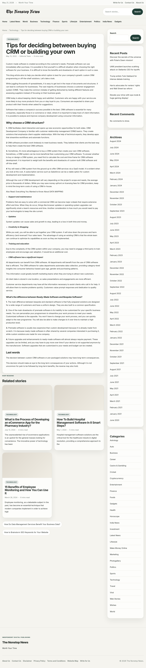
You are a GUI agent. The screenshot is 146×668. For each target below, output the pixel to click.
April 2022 (114, 319)
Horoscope (114, 516)
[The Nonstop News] (48, 12)
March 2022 (115, 325)
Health (112, 510)
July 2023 (114, 223)
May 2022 (114, 312)
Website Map (72, 661)
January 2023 (116, 262)
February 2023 (116, 255)
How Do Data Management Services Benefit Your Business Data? (32, 524)
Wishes (113, 605)
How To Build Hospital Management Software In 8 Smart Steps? (78, 422)
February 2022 (116, 331)
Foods (112, 497)
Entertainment (86, 21)
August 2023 (115, 217)
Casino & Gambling (118, 465)
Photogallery (115, 561)
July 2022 (114, 300)
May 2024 (114, 160)
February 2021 (116, 407)
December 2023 (117, 192)
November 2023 (117, 198)
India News (107, 21)
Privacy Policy (39, 661)
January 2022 (116, 338)
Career (113, 459)
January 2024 (116, 185)
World (25, 21)
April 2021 (114, 395)
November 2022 (117, 274)
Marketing (114, 554)
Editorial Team (25, 56)
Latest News (15, 21)
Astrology (114, 440)
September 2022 (117, 287)
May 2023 (114, 236)
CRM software (67, 109)
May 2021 (114, 388)
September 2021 (117, 363)
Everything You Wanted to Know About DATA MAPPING (40, 191)
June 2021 (114, 382)
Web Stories (115, 599)
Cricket (113, 472)
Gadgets (118, 21)
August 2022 (115, 293)
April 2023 (114, 243)
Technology (45, 21)
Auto (112, 446)
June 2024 (114, 154)
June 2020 (114, 420)
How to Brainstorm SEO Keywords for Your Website (26, 532)
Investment (114, 529)
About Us (140, 3)
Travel (112, 586)
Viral (112, 592)
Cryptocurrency (116, 478)
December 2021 (116, 344)
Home (4, 21)
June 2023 (114, 230)
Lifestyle (73, 21)
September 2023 (117, 211)
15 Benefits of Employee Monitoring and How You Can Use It (26, 490)
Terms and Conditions (56, 661)
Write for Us (118, 3)
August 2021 (115, 369)
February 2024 (116, 179)
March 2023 (115, 249)
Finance (56, 21)
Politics (97, 21)
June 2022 (114, 306)
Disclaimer (27, 661)
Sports (65, 21)
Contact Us (129, 3)
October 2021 (115, 357)
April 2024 (114, 166)
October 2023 (116, 204)
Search (137, 12)
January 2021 (115, 414)
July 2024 (114, 147)
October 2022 (116, 281)
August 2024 (115, 141)
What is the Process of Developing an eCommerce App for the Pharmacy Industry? (27, 422)
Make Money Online (118, 548)
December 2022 (117, 268)
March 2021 (115, 401)
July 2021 (114, 376)
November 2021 (116, 350)
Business (34, 21)
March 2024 (115, 173)
